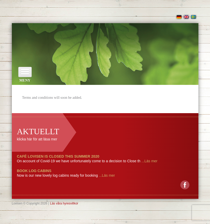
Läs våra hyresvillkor (64, 203)
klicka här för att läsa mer (37, 139)
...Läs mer (148, 161)
